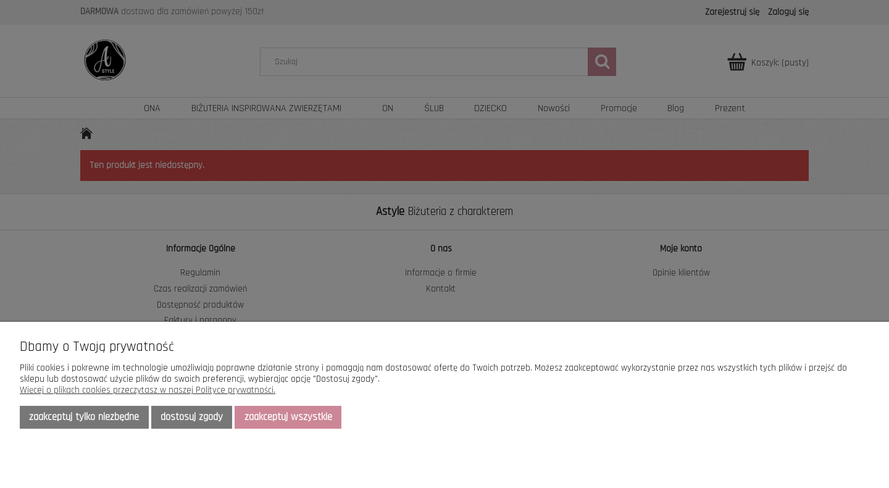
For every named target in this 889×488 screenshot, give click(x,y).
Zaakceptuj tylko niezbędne (84, 417)
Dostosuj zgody (192, 417)
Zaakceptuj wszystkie (288, 417)
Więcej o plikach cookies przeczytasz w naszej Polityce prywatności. (147, 390)
